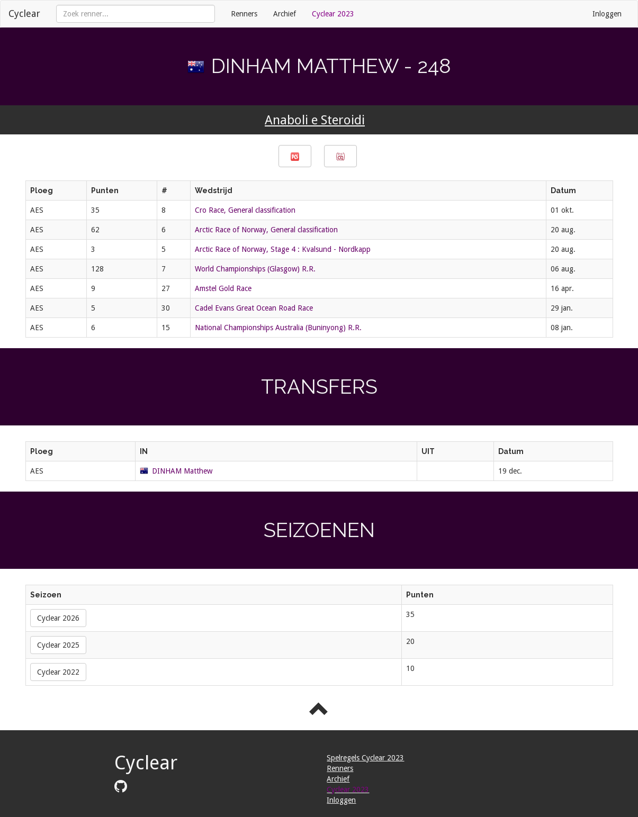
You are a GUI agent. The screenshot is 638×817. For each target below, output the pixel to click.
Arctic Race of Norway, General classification (266, 229)
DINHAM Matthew (182, 471)
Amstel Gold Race (223, 288)
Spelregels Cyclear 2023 (365, 758)
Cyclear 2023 (333, 14)
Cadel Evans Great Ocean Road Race (254, 308)
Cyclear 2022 (58, 672)
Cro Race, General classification (245, 210)
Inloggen (607, 14)
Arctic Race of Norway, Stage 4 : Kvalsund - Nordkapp (283, 249)
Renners (244, 14)
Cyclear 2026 (58, 618)
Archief (284, 14)
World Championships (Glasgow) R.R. (255, 269)
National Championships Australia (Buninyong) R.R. (278, 327)
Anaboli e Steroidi (315, 120)
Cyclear (24, 13)
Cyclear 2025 (58, 645)
